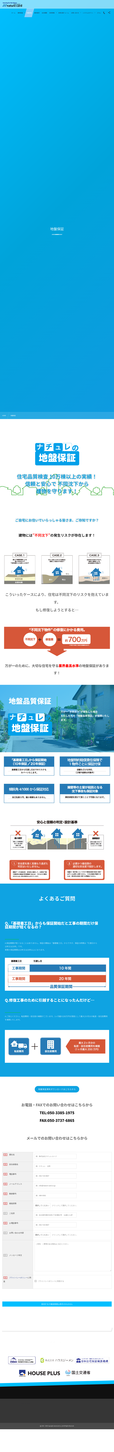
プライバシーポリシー (18, 1278)
